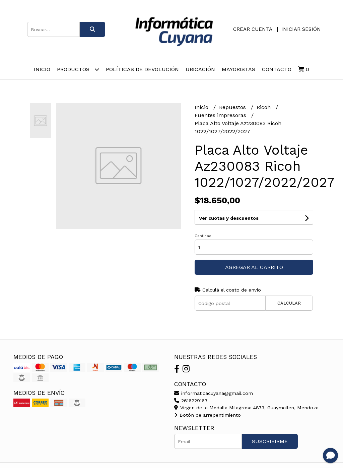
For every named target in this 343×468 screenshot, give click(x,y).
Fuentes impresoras (221, 115)
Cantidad (203, 236)
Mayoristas (238, 69)
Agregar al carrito (254, 267)
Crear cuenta (252, 29)
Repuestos (233, 107)
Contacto (276, 69)
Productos (78, 69)
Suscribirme (270, 441)
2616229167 (191, 400)
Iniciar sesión (301, 29)
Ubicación (200, 69)
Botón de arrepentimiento (207, 415)
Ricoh (264, 107)
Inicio (42, 69)
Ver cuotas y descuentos (229, 218)
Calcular (289, 303)
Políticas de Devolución (142, 69)
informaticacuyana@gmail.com (213, 393)
